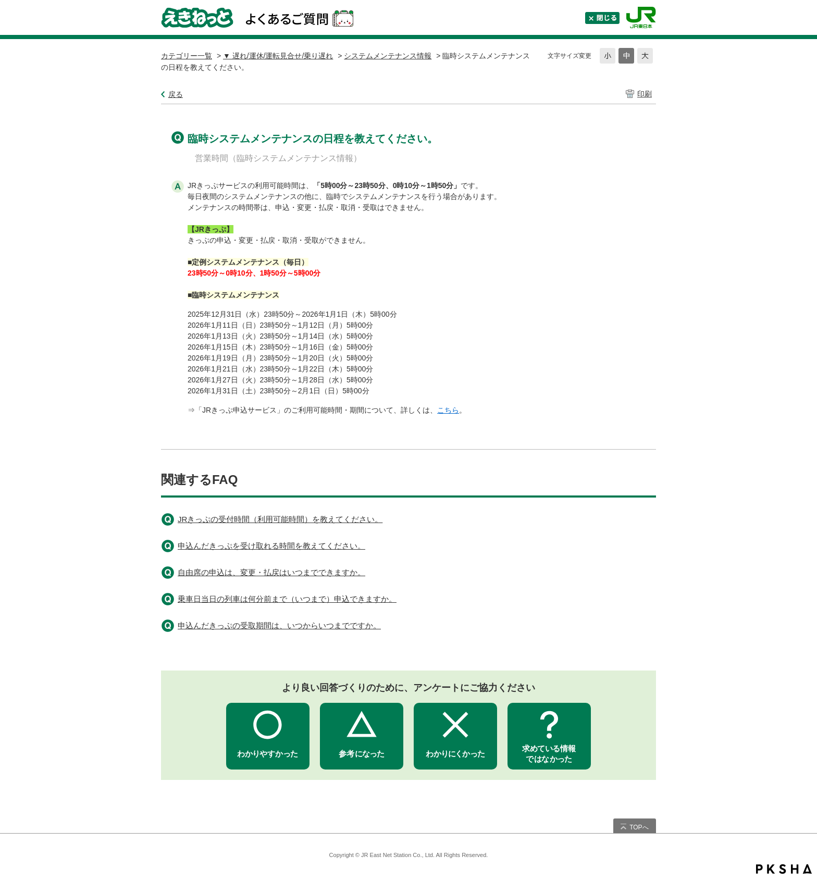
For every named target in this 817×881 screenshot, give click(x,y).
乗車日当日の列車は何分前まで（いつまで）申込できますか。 (287, 598)
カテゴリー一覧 (186, 56)
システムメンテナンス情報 (387, 56)
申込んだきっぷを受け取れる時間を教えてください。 (271, 545)
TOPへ (638, 827)
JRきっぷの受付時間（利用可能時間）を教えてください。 (280, 519)
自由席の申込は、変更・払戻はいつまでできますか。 (271, 572)
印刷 (644, 94)
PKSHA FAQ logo (784, 869)
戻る (175, 94)
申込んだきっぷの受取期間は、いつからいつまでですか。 (279, 625)
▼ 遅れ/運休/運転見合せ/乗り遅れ (278, 56)
